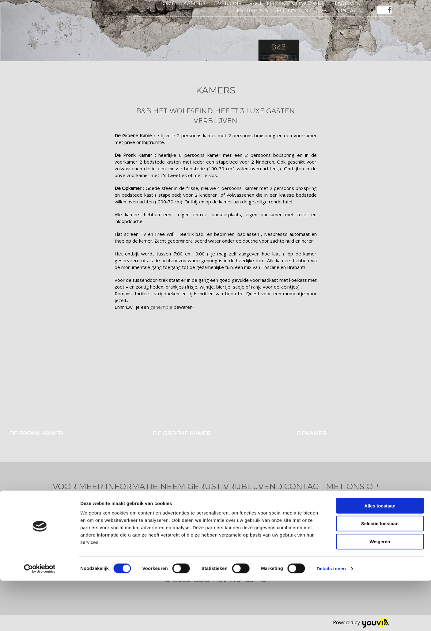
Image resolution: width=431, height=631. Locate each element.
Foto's (286, 10)
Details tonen (331, 619)
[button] (61, 505)
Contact (348, 10)
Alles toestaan (379, 556)
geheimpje (161, 307)
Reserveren (251, 10)
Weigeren (379, 592)
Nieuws (315, 10)
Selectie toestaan (380, 574)
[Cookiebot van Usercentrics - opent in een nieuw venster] (39, 619)
